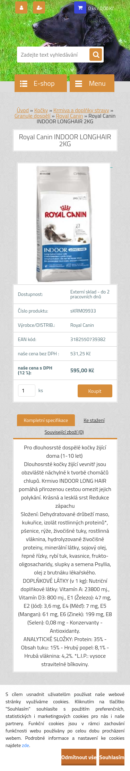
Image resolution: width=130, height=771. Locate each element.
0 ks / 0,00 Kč (101, 8)
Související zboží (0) (64, 432)
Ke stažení (94, 420)
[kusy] (26, 390)
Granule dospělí (33, 115)
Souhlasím (111, 757)
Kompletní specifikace (46, 420)
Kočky (41, 110)
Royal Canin (69, 115)
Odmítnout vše (79, 757)
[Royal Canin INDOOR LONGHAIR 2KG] (64, 165)
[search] (95, 54)
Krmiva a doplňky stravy (81, 110)
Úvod (23, 110)
